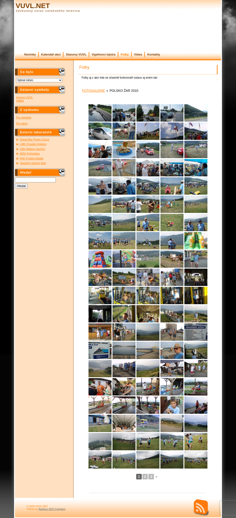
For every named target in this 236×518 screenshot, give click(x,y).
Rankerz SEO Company (51, 509)
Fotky (125, 54)
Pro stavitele (23, 117)
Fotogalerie (93, 90)
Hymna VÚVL (24, 97)
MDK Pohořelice (30, 153)
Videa (138, 54)
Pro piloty (22, 123)
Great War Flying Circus (34, 139)
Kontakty (153, 54)
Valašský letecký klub (33, 163)
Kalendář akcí (51, 54)
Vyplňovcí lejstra (103, 54)
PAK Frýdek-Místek (31, 158)
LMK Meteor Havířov (32, 149)
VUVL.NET (33, 5)
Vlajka (20, 100)
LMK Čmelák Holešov (33, 144)
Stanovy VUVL (76, 54)
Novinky (30, 54)
